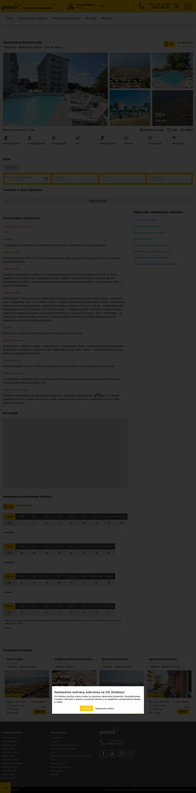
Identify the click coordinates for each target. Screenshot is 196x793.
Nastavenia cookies (104, 708)
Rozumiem (86, 708)
